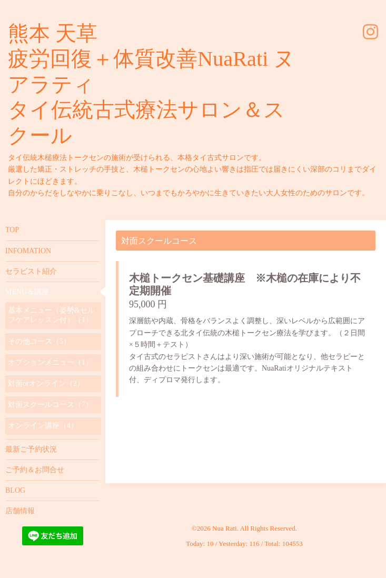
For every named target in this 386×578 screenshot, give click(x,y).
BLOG (15, 490)
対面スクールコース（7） (50, 404)
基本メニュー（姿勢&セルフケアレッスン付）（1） (51, 315)
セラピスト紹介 (31, 271)
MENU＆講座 (27, 292)
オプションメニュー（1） (50, 362)
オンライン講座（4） (43, 426)
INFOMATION (28, 251)
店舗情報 (20, 511)
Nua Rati (224, 528)
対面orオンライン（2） (46, 383)
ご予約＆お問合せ (34, 470)
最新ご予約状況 (31, 449)
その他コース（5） (39, 341)
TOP (12, 230)
